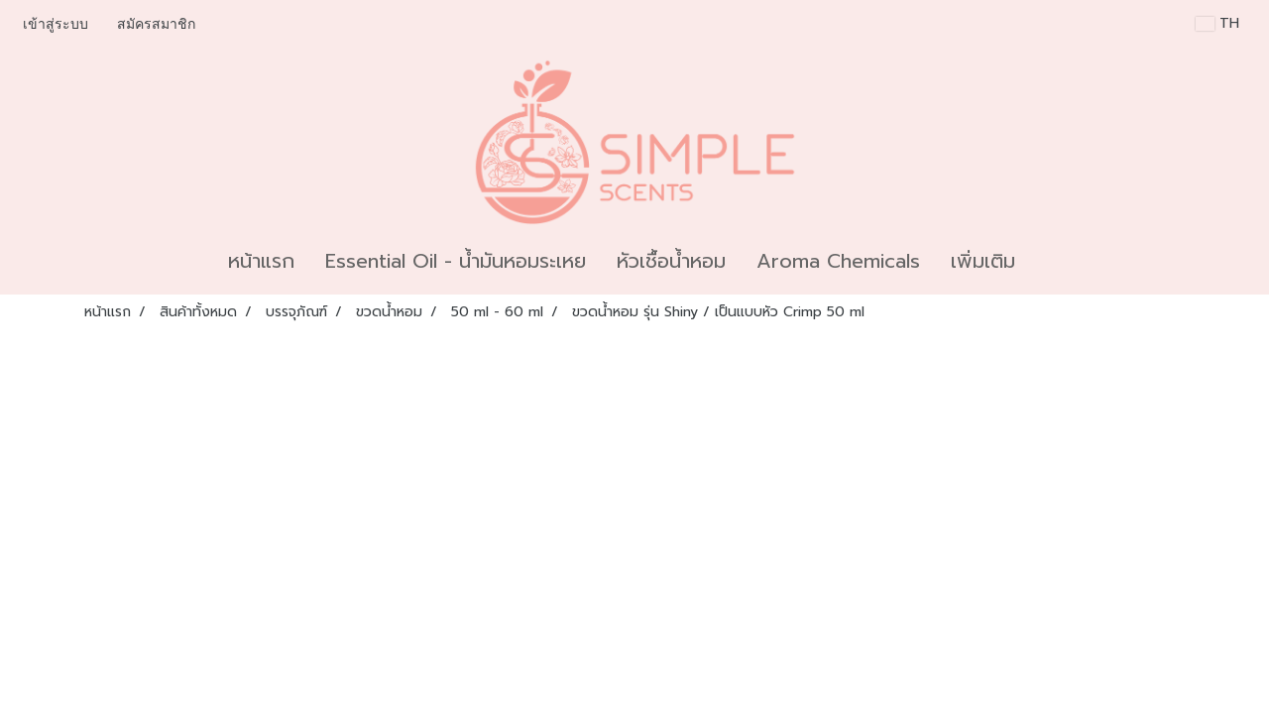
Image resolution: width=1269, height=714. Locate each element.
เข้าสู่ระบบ (55, 24)
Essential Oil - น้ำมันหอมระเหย (455, 261)
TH (1217, 23)
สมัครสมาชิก (156, 24)
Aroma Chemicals (838, 261)
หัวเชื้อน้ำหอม (671, 261)
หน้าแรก (261, 261)
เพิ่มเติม (983, 261)
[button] (1048, 261)
